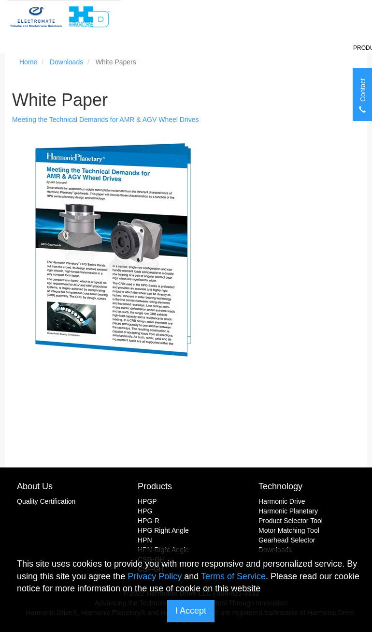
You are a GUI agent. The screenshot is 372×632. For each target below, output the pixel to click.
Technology (280, 486)
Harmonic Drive (281, 501)
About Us (35, 486)
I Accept (190, 611)
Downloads (66, 62)
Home (28, 62)
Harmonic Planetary (288, 511)
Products (155, 486)
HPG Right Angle (163, 530)
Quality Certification (46, 501)
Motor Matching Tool (288, 530)
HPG (145, 511)
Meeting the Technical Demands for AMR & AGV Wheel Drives (105, 119)
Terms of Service (233, 576)
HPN (145, 540)
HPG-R (148, 521)
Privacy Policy (155, 576)
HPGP (147, 501)
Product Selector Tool (290, 521)
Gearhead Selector (286, 540)
